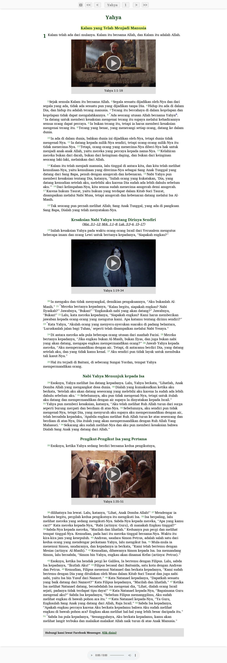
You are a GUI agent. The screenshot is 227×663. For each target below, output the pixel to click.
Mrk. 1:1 (108, 224)
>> (145, 5)
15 (137, 224)
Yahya (112, 5)
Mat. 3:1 (89, 224)
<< (89, 5)
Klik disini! (109, 632)
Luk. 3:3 (124, 224)
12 (98, 224)
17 (142, 224)
